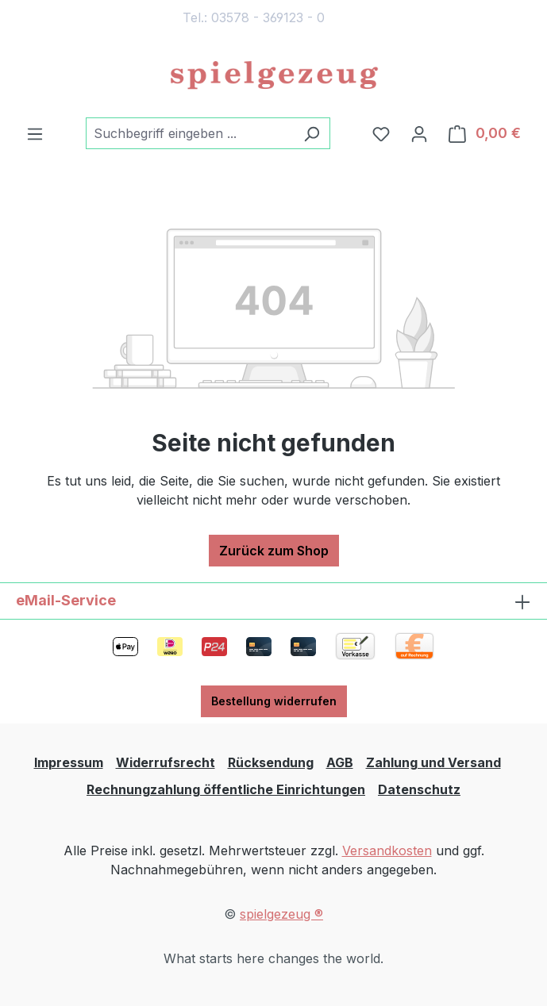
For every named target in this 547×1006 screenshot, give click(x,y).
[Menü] (35, 133)
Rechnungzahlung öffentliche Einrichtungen (226, 789)
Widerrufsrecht (165, 762)
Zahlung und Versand (433, 762)
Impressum (68, 762)
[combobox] (190, 133)
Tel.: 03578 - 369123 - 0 (254, 17)
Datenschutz (419, 789)
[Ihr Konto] (419, 133)
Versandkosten (387, 850)
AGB (339, 762)
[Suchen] (311, 133)
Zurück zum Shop (274, 551)
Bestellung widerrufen (274, 701)
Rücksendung (271, 762)
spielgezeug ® (281, 914)
